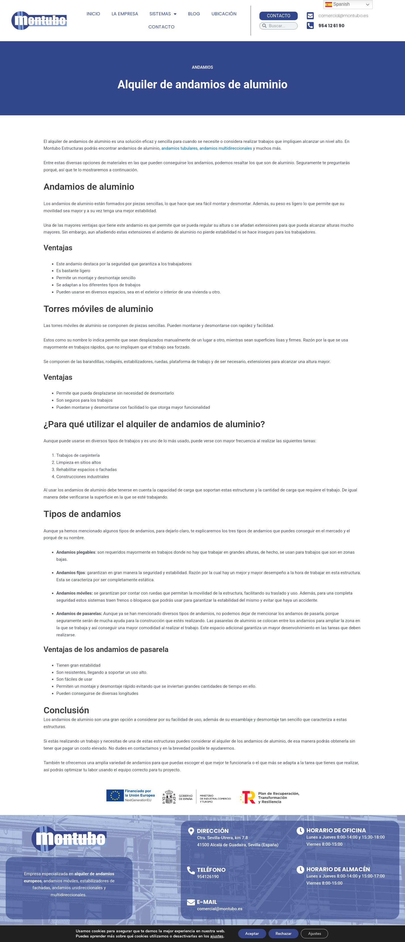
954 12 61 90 (331, 26)
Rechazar (283, 933)
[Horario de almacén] (301, 870)
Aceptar (248, 933)
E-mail (207, 902)
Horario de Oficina (336, 830)
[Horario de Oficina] (301, 831)
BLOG (194, 14)
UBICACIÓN (223, 14)
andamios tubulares (180, 148)
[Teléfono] (191, 870)
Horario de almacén (338, 869)
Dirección (213, 831)
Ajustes (318, 933)
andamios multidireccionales (228, 148)
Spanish (337, 4)
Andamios (202, 67)
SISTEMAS (163, 14)
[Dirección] (191, 831)
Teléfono (211, 870)
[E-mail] (191, 902)
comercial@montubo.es (343, 15)
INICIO (93, 14)
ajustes (211, 935)
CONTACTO (161, 27)
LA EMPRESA (125, 14)
